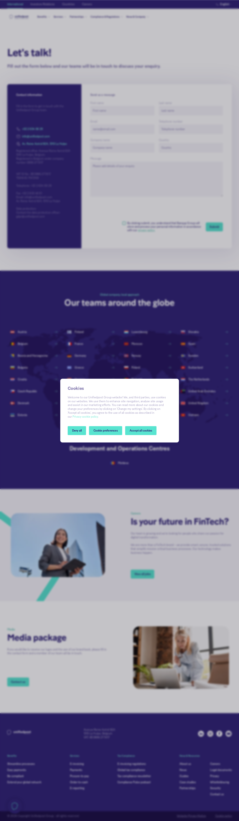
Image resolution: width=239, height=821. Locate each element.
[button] (105, 430)
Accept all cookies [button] (141, 430)
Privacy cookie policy (85, 416)
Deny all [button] (77, 430)
